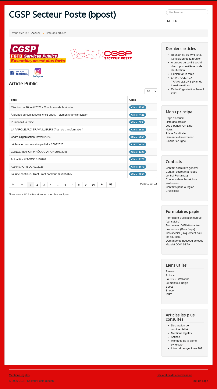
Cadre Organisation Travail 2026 (30, 137)
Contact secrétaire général (182, 167)
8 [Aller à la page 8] (79, 184)
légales (25, 375)
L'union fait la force (22, 122)
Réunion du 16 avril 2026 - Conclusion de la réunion (42, 107)
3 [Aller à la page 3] (44, 184)
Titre (14, 99)
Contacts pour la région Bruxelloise (180, 188)
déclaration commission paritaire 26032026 (37, 144)
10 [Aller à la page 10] (93, 184)
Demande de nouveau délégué (184, 240)
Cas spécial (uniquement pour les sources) (184, 234)
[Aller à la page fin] (111, 185)
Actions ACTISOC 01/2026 (27, 166)
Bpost (169, 286)
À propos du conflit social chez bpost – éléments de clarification (49, 114)
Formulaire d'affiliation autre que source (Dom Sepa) (183, 227)
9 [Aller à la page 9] (85, 184)
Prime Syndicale (176, 133)
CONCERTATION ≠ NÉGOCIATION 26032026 (39, 151)
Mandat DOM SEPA (178, 244)
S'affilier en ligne (176, 141)
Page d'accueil (175, 118)
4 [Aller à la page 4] (50, 184)
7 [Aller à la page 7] (72, 184)
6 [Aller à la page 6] (65, 184)
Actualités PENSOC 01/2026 (28, 159)
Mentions (14, 375)
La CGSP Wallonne (177, 279)
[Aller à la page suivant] (102, 185)
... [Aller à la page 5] (58, 184)
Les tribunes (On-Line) (179, 125)
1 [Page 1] (30, 184)
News (169, 129)
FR (175, 20)
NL (169, 20)
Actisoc (170, 275)
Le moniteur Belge (177, 282)
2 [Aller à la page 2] (37, 184)
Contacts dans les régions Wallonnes (182, 181)
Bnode (170, 290)
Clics (132, 99)
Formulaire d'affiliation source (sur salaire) (184, 219)
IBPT (169, 294)
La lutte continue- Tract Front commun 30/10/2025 (41, 174)
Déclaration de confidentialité (174, 375)
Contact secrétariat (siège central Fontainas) (181, 173)
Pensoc (170, 271)
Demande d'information (180, 137)
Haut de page (200, 380)
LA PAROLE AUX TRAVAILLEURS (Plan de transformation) (47, 129)
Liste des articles (176, 121)
